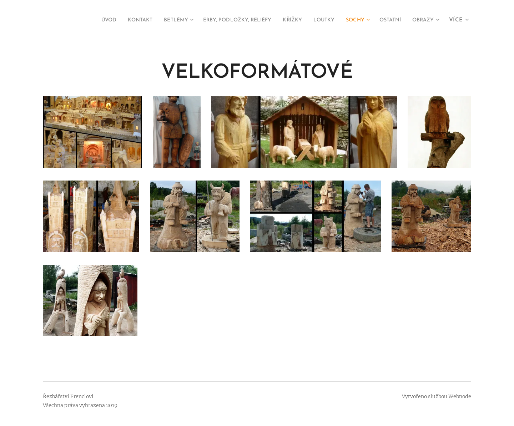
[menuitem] (77, 20)
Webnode (459, 396)
